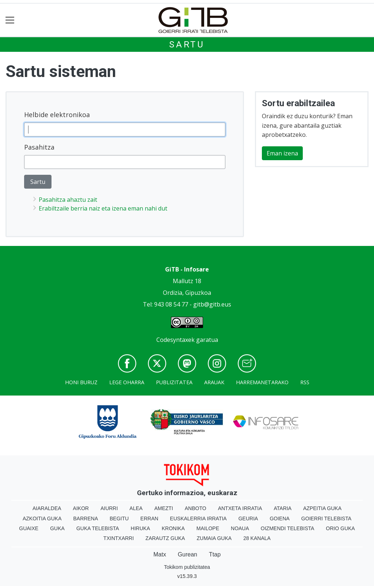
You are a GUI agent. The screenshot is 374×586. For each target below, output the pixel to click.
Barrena (85, 518)
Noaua (240, 528)
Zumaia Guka (214, 538)
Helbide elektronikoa (57, 114)
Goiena (279, 518)
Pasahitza (39, 147)
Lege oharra (126, 382)
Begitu (119, 518)
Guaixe (28, 528)
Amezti (163, 508)
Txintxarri (118, 538)
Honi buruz (81, 382)
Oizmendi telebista (287, 528)
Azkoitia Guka (42, 518)
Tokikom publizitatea (187, 567)
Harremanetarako (262, 382)
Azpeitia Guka (322, 508)
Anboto (195, 508)
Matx (159, 554)
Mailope (207, 528)
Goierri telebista (326, 518)
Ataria (282, 508)
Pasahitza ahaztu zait (68, 200)
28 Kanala (257, 538)
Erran (149, 518)
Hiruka (140, 528)
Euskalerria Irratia (198, 518)
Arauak (214, 382)
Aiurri (109, 508)
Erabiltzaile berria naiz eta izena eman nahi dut (103, 208)
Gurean (187, 554)
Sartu (187, 44)
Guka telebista (97, 528)
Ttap (215, 554)
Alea (136, 508)
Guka (57, 528)
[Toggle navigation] (10, 20)
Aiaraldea (47, 508)
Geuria (248, 518)
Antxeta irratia (240, 508)
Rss (304, 382)
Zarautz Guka (165, 538)
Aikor (81, 508)
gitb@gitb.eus (212, 304)
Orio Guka (340, 528)
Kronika (173, 528)
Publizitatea (174, 382)
